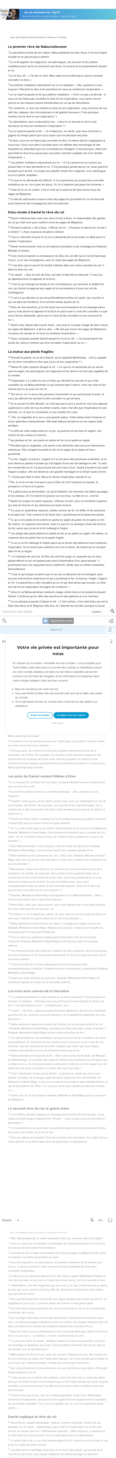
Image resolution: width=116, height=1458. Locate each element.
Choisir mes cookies (40, 99)
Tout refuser (58, 107)
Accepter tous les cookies (71, 99)
